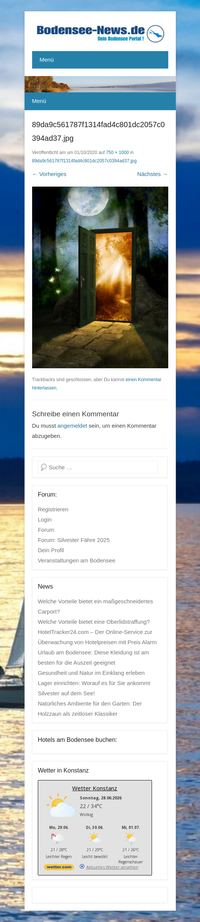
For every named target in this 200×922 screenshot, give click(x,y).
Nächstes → (152, 174)
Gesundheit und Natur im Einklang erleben (91, 673)
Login (45, 519)
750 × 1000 (117, 152)
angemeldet (72, 425)
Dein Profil (51, 550)
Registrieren (53, 509)
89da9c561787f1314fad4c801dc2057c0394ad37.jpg (84, 161)
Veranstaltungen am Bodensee (76, 560)
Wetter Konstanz (94, 788)
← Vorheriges (49, 174)
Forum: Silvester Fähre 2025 (74, 540)
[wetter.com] (59, 868)
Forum (46, 529)
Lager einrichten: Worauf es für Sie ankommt (94, 683)
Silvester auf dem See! (66, 693)
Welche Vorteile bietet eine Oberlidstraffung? (94, 621)
